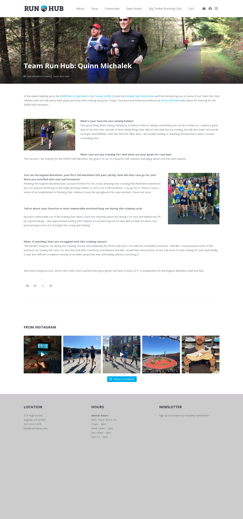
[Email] (204, 8)
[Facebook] (210, 8)
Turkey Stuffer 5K (104, 96)
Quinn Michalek (170, 100)
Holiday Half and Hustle (139, 96)
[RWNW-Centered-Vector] (44, 8)
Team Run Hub (61, 76)
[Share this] (35, 285)
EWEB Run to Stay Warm (74, 96)
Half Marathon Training (39, 76)
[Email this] (27, 285)
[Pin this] (51, 285)
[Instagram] (216, 8)
